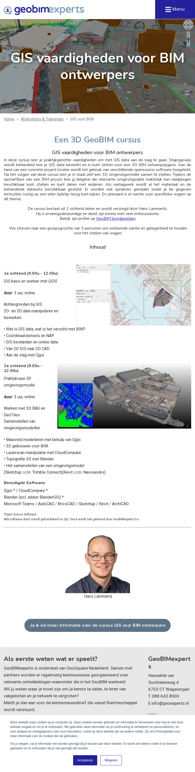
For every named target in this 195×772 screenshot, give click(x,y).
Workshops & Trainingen (42, 119)
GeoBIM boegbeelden (116, 218)
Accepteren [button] (85, 760)
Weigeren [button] (111, 760)
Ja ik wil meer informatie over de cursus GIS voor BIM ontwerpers (97, 625)
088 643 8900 (165, 696)
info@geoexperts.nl (170, 703)
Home (9, 119)
